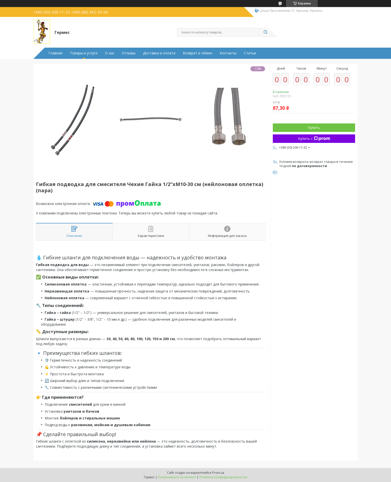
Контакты (228, 53)
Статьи (250, 53)
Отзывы (128, 53)
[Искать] (265, 32)
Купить (314, 127)
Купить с (314, 138)
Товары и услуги (84, 53)
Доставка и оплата (159, 53)
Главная (55, 53)
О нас (109, 53)
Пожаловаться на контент (177, 477)
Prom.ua (218, 473)
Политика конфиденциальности (223, 477)
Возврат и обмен (197, 53)
